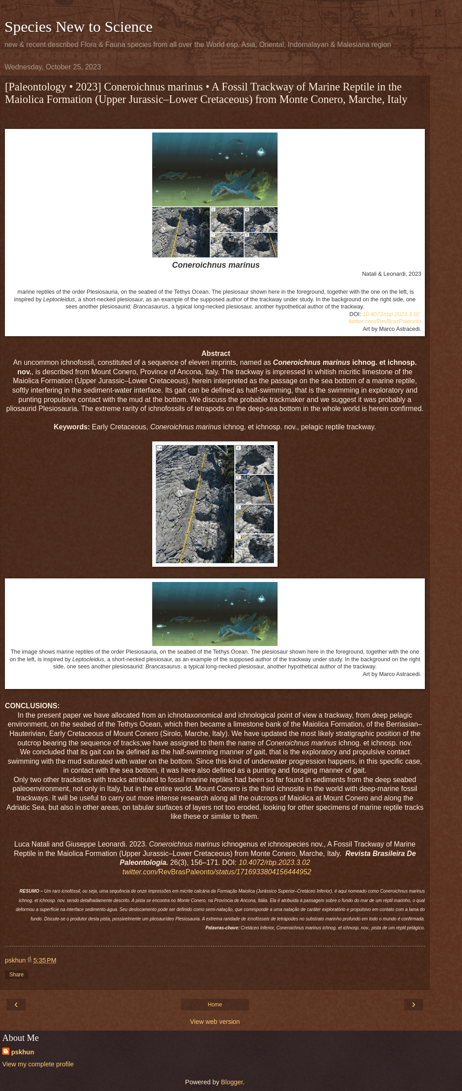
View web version (215, 1021)
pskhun (22, 1052)
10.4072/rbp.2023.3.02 (391, 314)
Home (215, 1004)
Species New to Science (78, 26)
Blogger (232, 1082)
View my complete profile (38, 1064)
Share (16, 974)
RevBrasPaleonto (384, 321)
